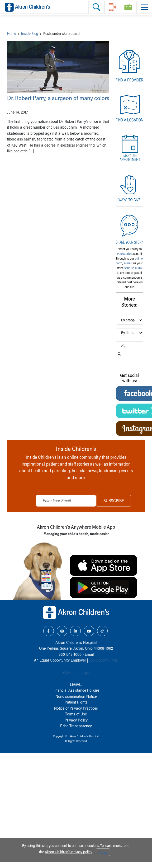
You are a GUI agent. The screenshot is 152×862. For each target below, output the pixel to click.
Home (11, 33)
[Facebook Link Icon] (48, 631)
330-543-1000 (70, 654)
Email (89, 654)
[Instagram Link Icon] (62, 631)
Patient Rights (76, 702)
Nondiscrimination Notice (76, 696)
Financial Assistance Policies (76, 690)
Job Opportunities (103, 660)
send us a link (133, 268)
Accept (102, 852)
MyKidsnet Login (76, 672)
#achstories (124, 253)
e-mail (128, 263)
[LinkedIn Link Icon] (75, 631)
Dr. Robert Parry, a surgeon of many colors (58, 98)
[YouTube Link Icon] (89, 631)
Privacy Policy (76, 720)
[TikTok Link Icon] (102, 631)
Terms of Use (76, 713)
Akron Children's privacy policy (68, 851)
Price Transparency (76, 725)
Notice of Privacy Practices (76, 708)
